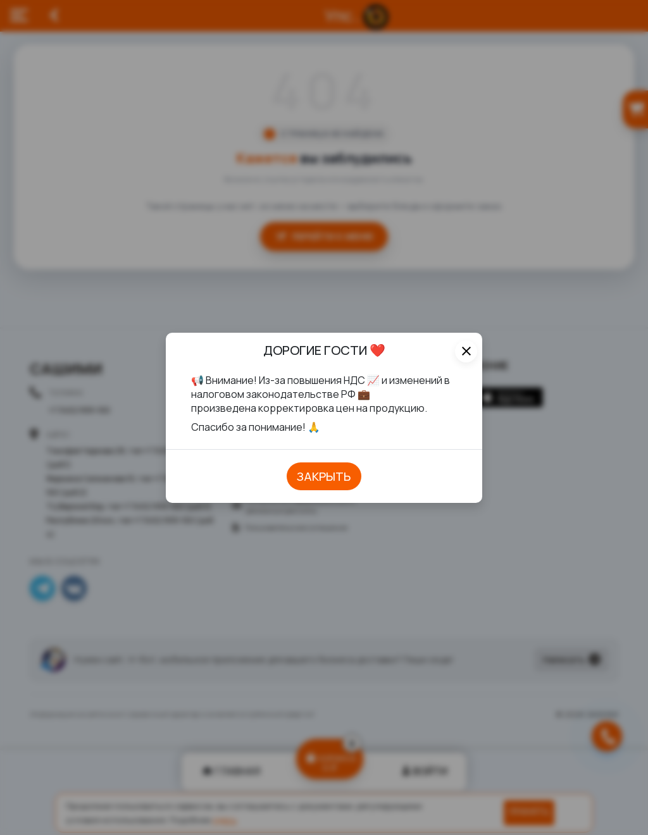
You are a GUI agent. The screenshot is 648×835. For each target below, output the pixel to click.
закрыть (324, 476)
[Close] (466, 351)
